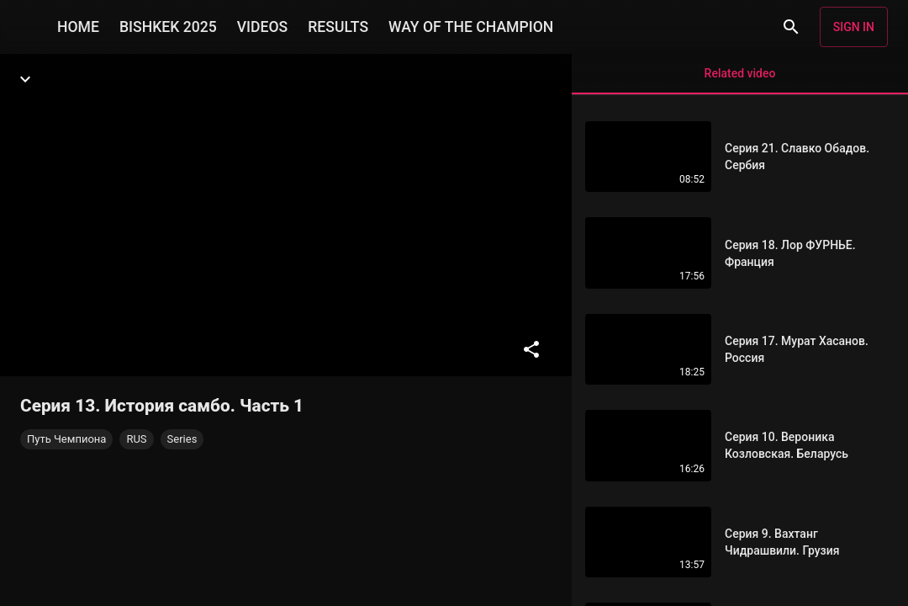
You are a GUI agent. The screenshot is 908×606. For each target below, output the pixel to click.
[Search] (791, 27)
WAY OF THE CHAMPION (470, 27)
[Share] (531, 349)
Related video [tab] (740, 80)
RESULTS (338, 27)
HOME (78, 27)
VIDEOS (262, 27)
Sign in (853, 27)
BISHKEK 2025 (168, 27)
